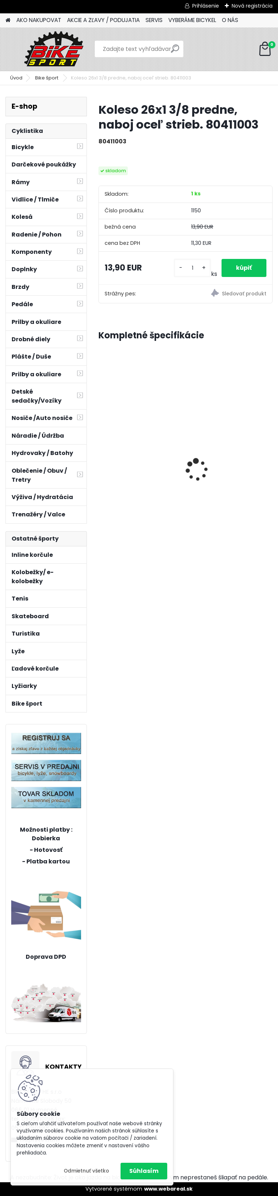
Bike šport (47, 77)
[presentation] (102, 457)
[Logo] (55, 49)
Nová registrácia (252, 5)
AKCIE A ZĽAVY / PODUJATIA (103, 20)
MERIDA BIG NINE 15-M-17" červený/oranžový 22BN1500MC (138, 446)
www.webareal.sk (168, 1188)
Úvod (16, 77)
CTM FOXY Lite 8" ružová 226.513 (226, 441)
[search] (175, 51)
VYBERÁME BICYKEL (192, 20)
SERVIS (154, 20)
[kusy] (192, 268)
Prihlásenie (205, 5)
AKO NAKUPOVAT (38, 20)
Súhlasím (144, 1171)
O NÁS (230, 20)
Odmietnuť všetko (86, 1170)
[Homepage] (7, 20)
